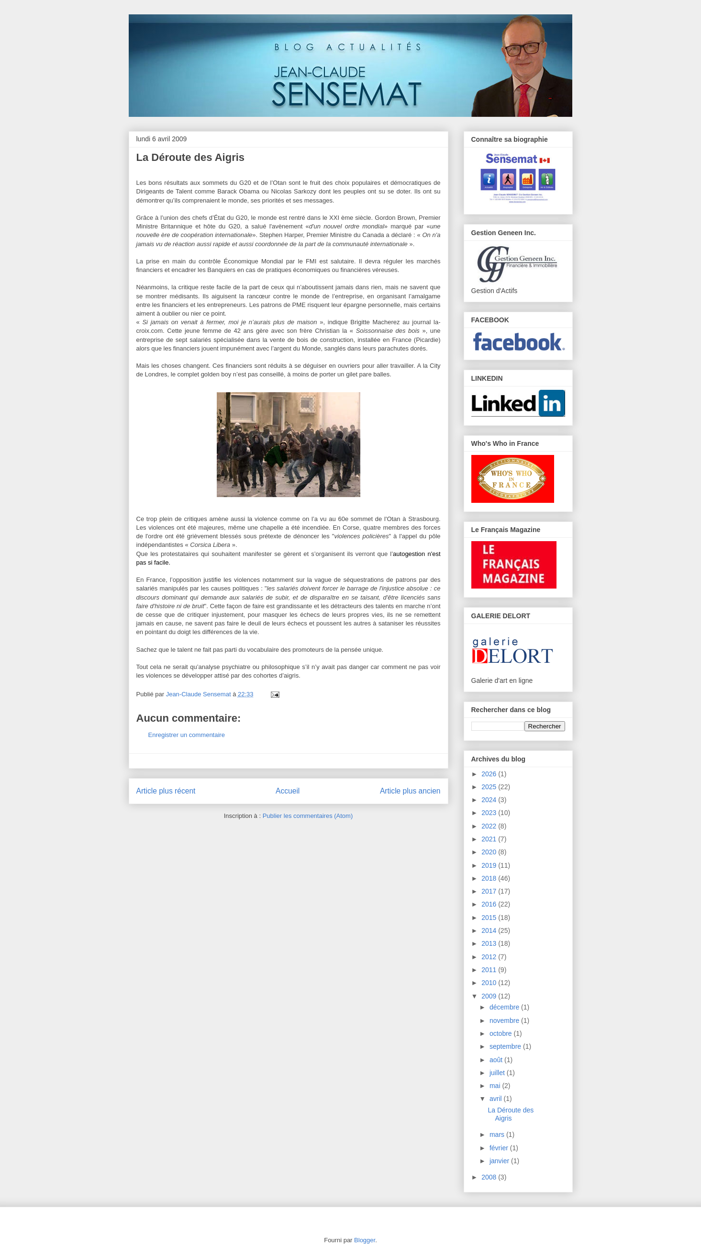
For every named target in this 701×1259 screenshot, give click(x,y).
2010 (489, 983)
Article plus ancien (410, 791)
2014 (489, 930)
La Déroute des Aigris (511, 1114)
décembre (505, 1007)
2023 (489, 813)
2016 (489, 904)
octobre (502, 1033)
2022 (489, 826)
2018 (489, 878)
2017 (489, 891)
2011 (489, 970)
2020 (489, 852)
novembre (505, 1020)
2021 (489, 839)
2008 (489, 1177)
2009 (489, 996)
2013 (489, 943)
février (500, 1148)
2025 (489, 787)
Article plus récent (166, 791)
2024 (489, 800)
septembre (506, 1046)
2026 (489, 774)
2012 (489, 957)
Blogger (364, 1240)
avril (497, 1098)
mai (496, 1085)
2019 (489, 865)
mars (498, 1134)
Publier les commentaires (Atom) (308, 815)
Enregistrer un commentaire (186, 734)
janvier (500, 1161)
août (497, 1060)
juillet (498, 1073)
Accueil (288, 791)
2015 (489, 917)
